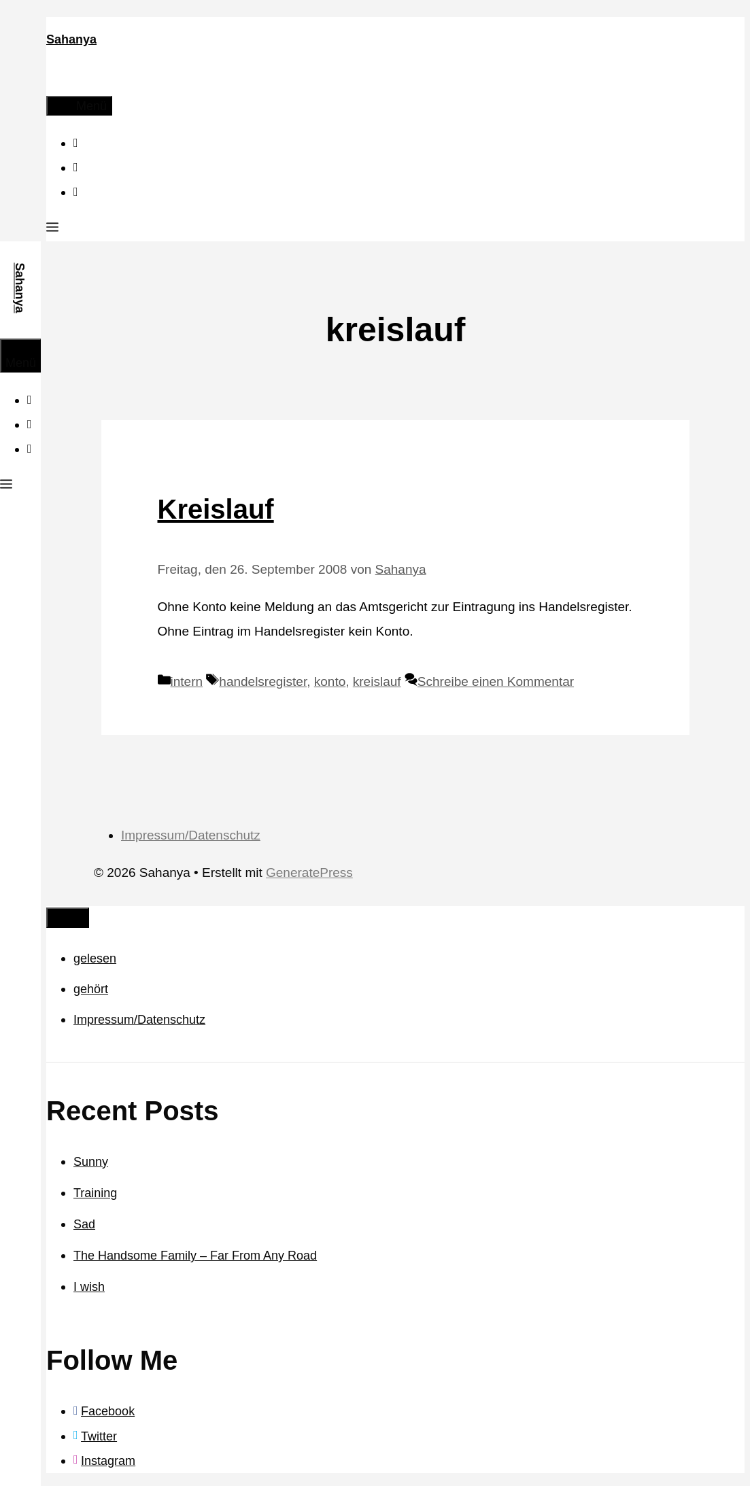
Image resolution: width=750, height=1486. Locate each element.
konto (329, 681)
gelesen (94, 958)
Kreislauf (216, 509)
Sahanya (71, 39)
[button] (52, 229)
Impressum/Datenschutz (190, 835)
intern (187, 681)
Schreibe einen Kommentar (495, 681)
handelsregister (263, 681)
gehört (90, 989)
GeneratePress (309, 872)
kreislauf (377, 681)
